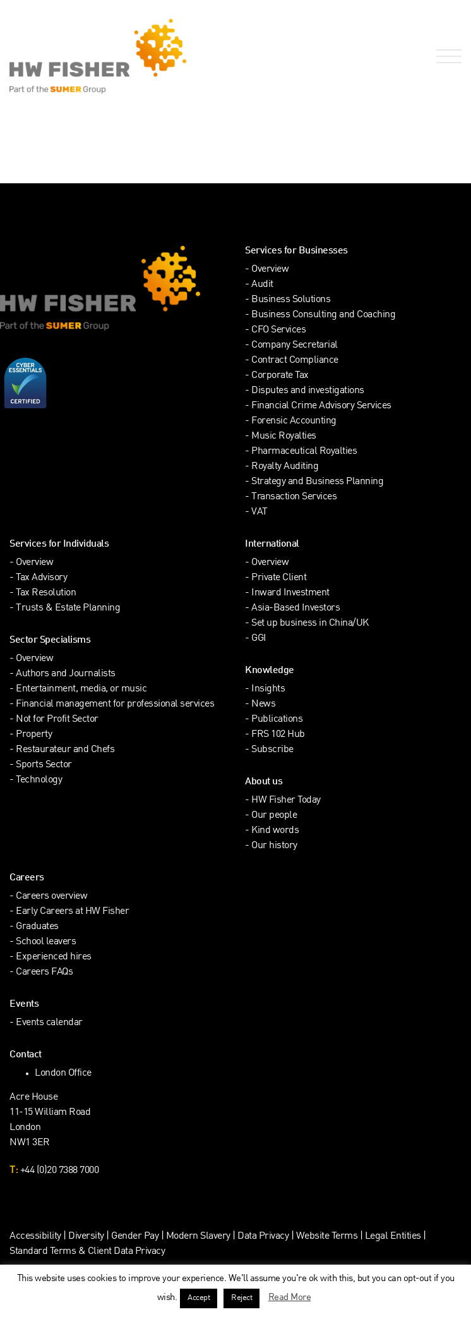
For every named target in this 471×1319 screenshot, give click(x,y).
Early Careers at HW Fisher (72, 911)
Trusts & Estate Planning (68, 608)
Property (34, 734)
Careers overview (51, 896)
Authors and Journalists (66, 674)
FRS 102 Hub (278, 734)
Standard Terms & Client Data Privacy (87, 1251)
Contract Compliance (294, 360)
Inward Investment (290, 593)
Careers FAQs (44, 972)
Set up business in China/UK (310, 623)
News (263, 704)
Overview (270, 269)
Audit (262, 284)
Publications (276, 719)
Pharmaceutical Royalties (304, 451)
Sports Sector (44, 765)
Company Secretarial (294, 345)
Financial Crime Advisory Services (321, 406)
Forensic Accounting (294, 421)
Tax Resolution (46, 593)
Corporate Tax (280, 375)
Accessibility (35, 1236)
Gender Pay (134, 1236)
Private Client (278, 578)
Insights (268, 689)
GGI (258, 638)
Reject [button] (241, 1298)
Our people (274, 815)
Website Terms (327, 1236)
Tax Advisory (41, 578)
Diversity (86, 1236)
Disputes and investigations (307, 391)
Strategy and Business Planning (317, 482)
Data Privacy (263, 1236)
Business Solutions (290, 300)
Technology (39, 780)
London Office (63, 1073)
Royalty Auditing (284, 466)
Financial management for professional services (115, 704)
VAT (259, 512)
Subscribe (272, 750)
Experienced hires (54, 957)
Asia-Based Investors (295, 608)
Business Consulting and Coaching (323, 315)
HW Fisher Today (286, 800)
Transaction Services (294, 497)
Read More (289, 1297)
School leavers (46, 942)
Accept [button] (199, 1298)
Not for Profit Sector (57, 719)
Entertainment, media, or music (81, 689)
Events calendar (49, 1023)
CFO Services (278, 330)
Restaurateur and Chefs (65, 750)
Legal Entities (393, 1236)
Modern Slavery (199, 1236)
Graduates (37, 927)
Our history (274, 846)
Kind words (275, 831)
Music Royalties (283, 436)
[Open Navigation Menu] (446, 57)
